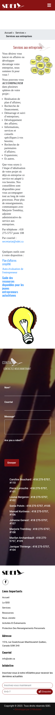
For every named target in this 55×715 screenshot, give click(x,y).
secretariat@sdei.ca (12, 241)
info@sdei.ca (8, 658)
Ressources (8, 613)
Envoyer (11, 462)
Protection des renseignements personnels (23, 628)
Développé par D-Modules (28, 709)
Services (19, 32)
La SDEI (6, 602)
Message (9, 416)
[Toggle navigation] (49, 5)
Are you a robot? (13, 440)
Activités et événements (14, 623)
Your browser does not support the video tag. (27, 15)
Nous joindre (8, 618)
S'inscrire (44, 691)
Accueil (8, 32)
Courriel (8, 402)
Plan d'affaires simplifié (9, 262)
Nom (7, 387)
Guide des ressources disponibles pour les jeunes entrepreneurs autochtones (13, 286)
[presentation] (26, 449)
